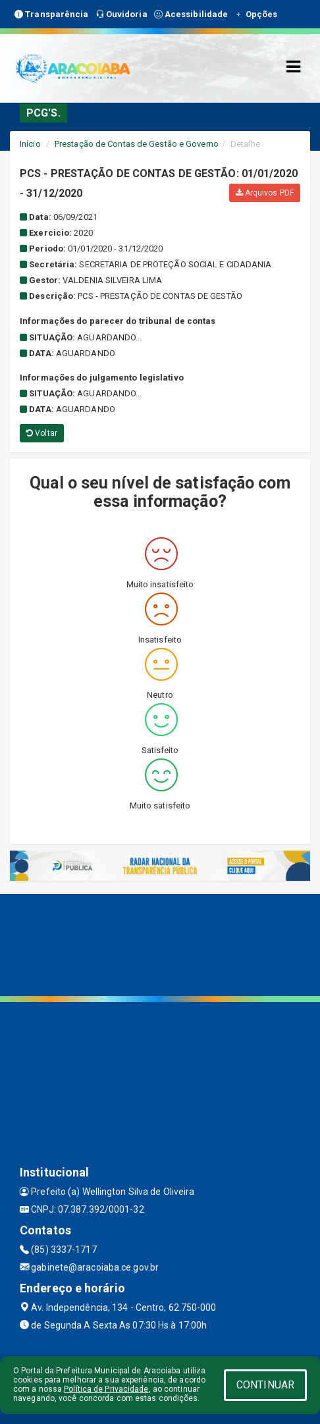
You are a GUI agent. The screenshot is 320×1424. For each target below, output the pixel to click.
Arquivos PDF (265, 193)
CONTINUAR (265, 1385)
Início (30, 144)
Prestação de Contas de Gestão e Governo (137, 144)
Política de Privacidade (106, 1389)
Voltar (41, 433)
